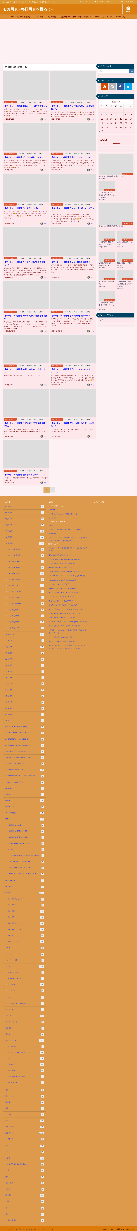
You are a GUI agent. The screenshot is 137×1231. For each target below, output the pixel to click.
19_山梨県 (24, 645)
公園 (24, 1088)
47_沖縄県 (24, 713)
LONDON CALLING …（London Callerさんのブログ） (67, 574)
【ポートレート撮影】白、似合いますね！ (22, 208)
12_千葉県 (24, 536)
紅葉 (24, 1175)
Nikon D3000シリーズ (25, 898)
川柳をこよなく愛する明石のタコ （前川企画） (65, 528)
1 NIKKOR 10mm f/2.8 (25, 824)
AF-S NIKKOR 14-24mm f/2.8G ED (24, 738)
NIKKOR (25, 848)
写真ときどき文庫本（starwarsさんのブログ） (64, 612)
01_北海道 (24, 505)
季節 (24, 1119)
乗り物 (24, 1033)
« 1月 (101, 131)
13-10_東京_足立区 (25, 548)
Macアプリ (24, 885)
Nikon (51, 524)
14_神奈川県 (24, 633)
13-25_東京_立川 (25, 572)
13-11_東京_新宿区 (25, 554)
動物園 (24, 1101)
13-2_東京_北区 (25, 584)
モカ (45, 119)
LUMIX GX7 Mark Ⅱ (25, 977)
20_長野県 (24, 652)
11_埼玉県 (24, 530)
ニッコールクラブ (24, 1020)
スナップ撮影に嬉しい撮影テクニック (24, 1002)
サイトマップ (84, 1)
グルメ (24, 996)
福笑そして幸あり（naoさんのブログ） (62, 640)
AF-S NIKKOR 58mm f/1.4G (24, 768)
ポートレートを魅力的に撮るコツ (25, 1051)
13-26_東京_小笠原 (25, 578)
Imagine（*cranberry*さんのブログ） (61, 566)
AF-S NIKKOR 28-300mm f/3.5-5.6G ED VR (24, 756)
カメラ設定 (25, 989)
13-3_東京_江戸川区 (25, 590)
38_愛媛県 (24, 707)
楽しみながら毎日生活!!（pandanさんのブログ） (65, 624)
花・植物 (24, 1194)
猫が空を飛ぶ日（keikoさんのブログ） (62, 636)
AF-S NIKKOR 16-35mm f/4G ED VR (24, 744)
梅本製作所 (53, 532)
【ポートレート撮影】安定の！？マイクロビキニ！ (72, 157)
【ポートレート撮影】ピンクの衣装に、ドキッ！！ (25, 157)
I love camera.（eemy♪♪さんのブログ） (62, 562)
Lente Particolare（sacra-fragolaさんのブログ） (65, 570)
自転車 (24, 1188)
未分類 (24, 1150)
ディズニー (24, 1008)
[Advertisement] (68, 36)
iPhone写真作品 (24, 811)
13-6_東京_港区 (25, 608)
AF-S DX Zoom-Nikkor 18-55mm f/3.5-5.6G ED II (26, 854)
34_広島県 (24, 688)
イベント (24, 953)
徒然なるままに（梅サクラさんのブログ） (63, 616)
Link (92, 1)
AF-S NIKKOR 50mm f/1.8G (24, 762)
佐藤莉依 (41, 102)
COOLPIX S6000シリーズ (24, 781)
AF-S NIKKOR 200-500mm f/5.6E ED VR (24, 750)
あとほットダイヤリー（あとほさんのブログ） (65, 591)
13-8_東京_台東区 (25, 620)
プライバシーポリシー (126, 1)
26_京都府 (24, 676)
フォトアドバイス (55, 517)
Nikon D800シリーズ (25, 928)
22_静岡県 (24, 664)
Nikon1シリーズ (25, 940)
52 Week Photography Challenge (24, 725)
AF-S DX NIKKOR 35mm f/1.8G (25, 842)
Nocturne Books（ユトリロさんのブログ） (63, 579)
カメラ (24, 965)
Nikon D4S (25, 910)
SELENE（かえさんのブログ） (59, 583)
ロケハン (25, 1138)
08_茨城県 (24, 511)
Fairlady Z (24, 787)
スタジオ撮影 (25, 1045)
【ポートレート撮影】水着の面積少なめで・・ (70, 315)
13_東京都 (24, 542)
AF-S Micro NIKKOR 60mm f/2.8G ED (24, 731)
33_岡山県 (24, 682)
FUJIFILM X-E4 (25, 971)
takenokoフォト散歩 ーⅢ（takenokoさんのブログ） (66, 587)
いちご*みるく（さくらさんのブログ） (62, 595)
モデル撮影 (39, 17)
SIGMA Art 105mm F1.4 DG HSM (25, 866)
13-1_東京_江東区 (25, 560)
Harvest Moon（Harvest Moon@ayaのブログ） (65, 558)
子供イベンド (26, 1081)
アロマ (24, 947)
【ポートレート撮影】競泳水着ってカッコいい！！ (25, 473)
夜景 (24, 1107)
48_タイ (24, 719)
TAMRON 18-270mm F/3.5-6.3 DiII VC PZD (25, 873)
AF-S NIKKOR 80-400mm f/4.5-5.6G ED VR (24, 774)
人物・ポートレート (10, 102)
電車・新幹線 (25, 1219)
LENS (24, 818)
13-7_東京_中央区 (25, 614)
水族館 (24, 1157)
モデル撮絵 (87, 102)
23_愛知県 (24, 670)
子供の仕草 (26, 1069)
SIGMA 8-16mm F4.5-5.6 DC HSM (25, 860)
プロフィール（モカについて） (106, 1)
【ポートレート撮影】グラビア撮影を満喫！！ (70, 261)
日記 (24, 1144)
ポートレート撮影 (31, 102)
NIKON (24, 891)
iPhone (24, 799)
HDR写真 (24, 793)
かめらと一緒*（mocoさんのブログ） (62, 599)
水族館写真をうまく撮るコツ (25, 1163)
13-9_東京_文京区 (25, 626)
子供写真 (25, 1063)
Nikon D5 (25, 916)
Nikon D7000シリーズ (25, 922)
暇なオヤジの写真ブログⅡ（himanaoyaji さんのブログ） (68, 620)
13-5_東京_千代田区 (25, 602)
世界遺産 (24, 1027)
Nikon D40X (25, 904)
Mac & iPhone (24, 879)
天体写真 (24, 1113)
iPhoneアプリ (24, 805)
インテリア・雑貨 (24, 959)
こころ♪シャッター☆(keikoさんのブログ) (63, 603)
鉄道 (24, 1213)
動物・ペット (24, 1095)
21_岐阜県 (24, 658)
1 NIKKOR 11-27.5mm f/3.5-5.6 (25, 830)
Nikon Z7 (25, 934)
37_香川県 (24, 701)
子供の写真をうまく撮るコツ (26, 1075)
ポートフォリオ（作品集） (21, 17)
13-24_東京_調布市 (25, 566)
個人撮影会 (52, 17)
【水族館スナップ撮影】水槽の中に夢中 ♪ (75, 17)
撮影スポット (24, 1132)
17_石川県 (24, 639)
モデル (25, 1057)
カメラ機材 (25, 983)
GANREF (52, 508)
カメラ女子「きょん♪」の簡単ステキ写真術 (64, 512)
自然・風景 (24, 1182)
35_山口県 (24, 695)
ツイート (103, 320)
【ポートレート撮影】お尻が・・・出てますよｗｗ (25, 106)
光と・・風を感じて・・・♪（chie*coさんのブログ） (67, 608)
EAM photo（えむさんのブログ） (60, 553)
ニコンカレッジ (24, 1014)
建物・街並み (24, 1125)
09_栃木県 (24, 517)
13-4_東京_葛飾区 (25, 596)
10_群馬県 (24, 523)
